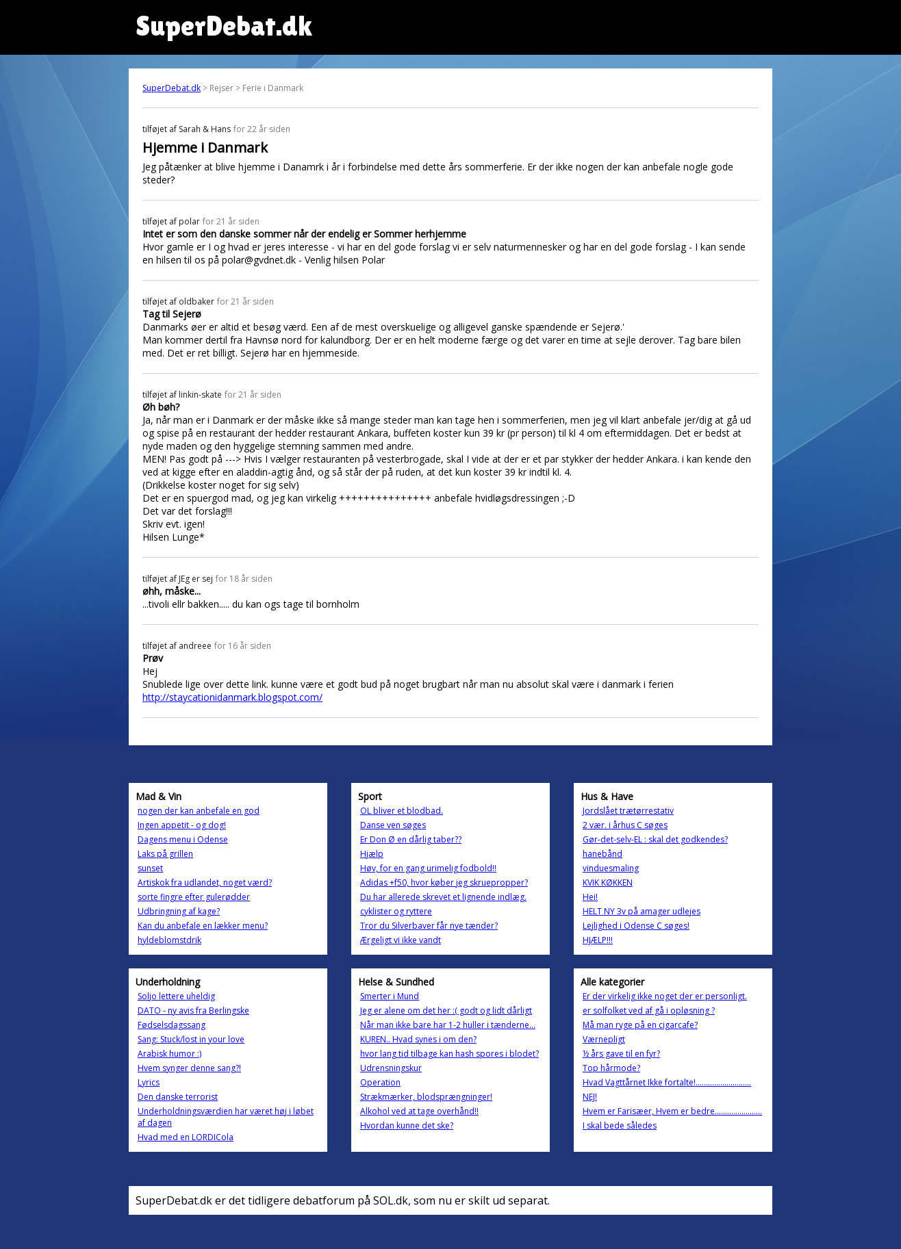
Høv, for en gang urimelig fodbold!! (428, 868)
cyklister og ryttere (396, 911)
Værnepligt (604, 1039)
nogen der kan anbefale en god (198, 810)
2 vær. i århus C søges (625, 825)
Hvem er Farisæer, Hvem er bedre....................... (672, 1111)
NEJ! (590, 1097)
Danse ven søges (393, 825)
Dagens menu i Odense (183, 839)
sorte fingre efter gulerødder (194, 897)
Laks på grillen (165, 854)
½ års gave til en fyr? (621, 1053)
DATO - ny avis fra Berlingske (193, 1010)
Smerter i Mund (389, 996)
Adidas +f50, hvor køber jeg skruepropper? (444, 882)
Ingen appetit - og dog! (182, 825)
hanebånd (602, 854)
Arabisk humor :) (169, 1053)
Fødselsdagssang (171, 1025)
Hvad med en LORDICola (185, 1137)
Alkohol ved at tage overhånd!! (419, 1111)
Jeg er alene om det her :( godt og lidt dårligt (446, 1010)
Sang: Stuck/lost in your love (191, 1039)
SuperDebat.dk (171, 88)
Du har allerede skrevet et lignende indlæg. (443, 897)
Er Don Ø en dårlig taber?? (410, 839)
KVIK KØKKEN (608, 882)
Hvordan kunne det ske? (406, 1125)
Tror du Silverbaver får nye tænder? (429, 925)
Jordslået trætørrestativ (628, 810)
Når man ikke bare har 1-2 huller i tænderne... (447, 1025)
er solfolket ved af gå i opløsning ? (649, 1010)
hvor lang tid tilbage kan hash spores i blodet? (449, 1053)
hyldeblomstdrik (169, 940)
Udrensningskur (391, 1068)
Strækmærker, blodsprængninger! (426, 1097)
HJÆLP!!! (598, 940)
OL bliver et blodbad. (401, 810)
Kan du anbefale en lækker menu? (203, 925)
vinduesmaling (611, 868)
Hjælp (371, 854)
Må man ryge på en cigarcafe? (640, 1025)
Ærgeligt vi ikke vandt (400, 940)
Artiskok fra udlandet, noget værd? (205, 882)
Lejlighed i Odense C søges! (636, 925)
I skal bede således (620, 1125)
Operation (380, 1082)
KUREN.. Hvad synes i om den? (418, 1039)
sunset (150, 868)
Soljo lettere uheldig (176, 996)
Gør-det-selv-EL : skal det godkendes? (655, 839)
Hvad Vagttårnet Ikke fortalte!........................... (667, 1082)
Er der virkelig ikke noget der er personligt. (665, 996)
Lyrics (149, 1082)
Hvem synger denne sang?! (189, 1068)
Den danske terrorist (178, 1097)
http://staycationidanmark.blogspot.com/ (232, 697)
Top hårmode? (611, 1068)
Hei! (590, 897)
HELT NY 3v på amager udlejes (641, 911)
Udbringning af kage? (179, 911)
